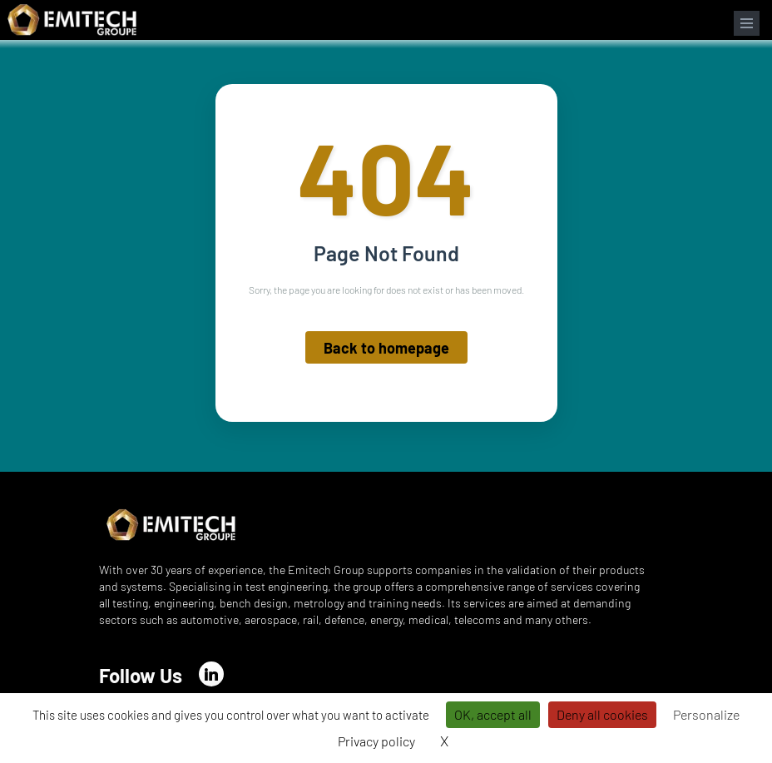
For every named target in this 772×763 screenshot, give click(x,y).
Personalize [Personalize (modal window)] (706, 714)
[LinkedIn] (211, 673)
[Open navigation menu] (747, 23)
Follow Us (140, 675)
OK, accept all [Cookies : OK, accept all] (493, 714)
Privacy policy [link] (376, 741)
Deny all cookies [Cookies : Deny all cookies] (602, 714)
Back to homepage (386, 348)
